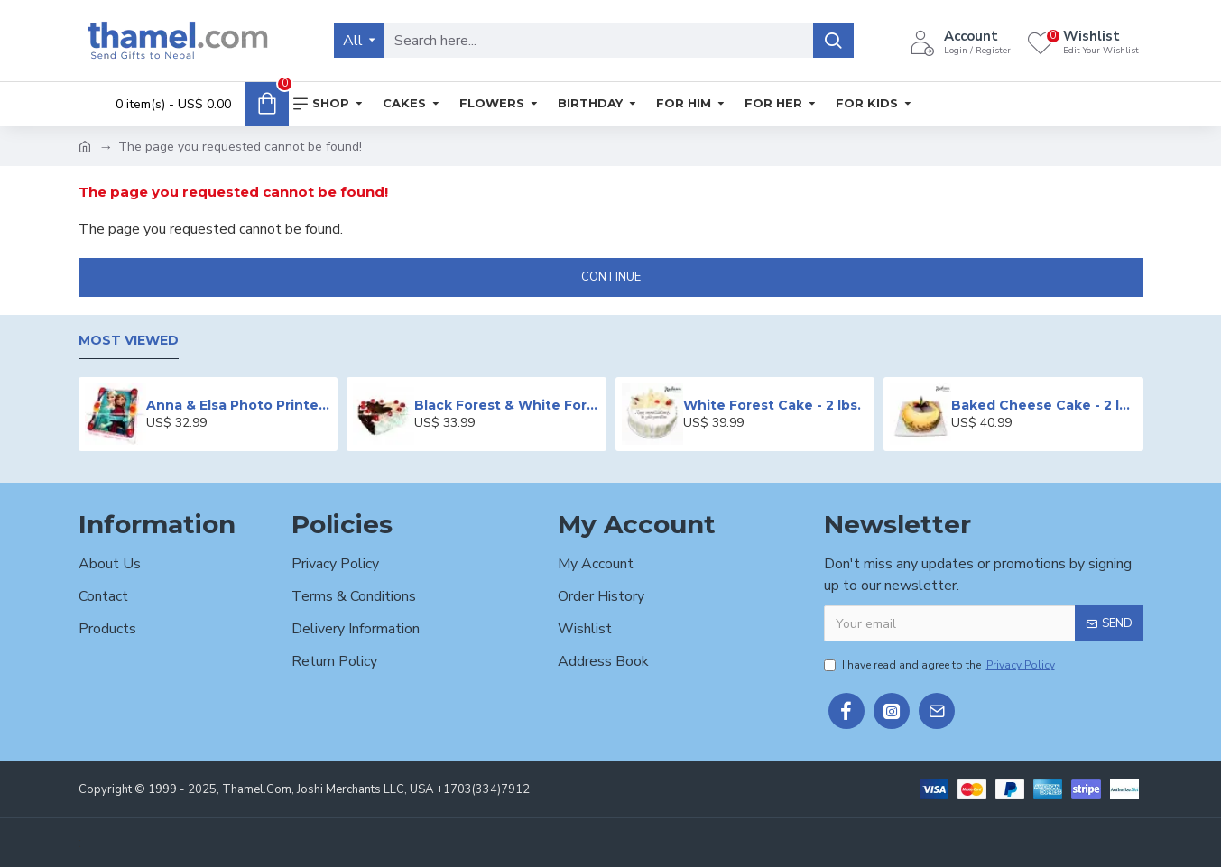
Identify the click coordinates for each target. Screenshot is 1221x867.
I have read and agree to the (941, 665)
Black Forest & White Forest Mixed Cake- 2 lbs (506, 405)
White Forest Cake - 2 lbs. (772, 405)
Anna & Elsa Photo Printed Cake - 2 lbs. (238, 405)
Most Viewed (129, 340)
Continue (611, 277)
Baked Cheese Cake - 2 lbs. (1043, 405)
